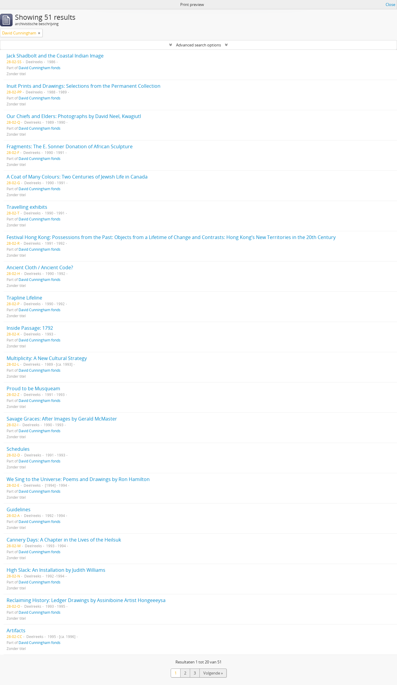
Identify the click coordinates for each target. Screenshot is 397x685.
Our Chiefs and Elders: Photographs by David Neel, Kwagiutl (74, 116)
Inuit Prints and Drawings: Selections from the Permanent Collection (83, 86)
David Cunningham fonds (39, 67)
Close (390, 4)
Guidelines (19, 509)
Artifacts (16, 630)
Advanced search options (198, 45)
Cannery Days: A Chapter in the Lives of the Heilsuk (64, 539)
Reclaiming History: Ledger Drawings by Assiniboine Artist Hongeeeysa (86, 600)
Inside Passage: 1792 (30, 328)
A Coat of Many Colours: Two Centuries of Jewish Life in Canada (77, 176)
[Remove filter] (39, 33)
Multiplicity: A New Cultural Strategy (47, 358)
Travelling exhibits (27, 207)
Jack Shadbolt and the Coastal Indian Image (55, 55)
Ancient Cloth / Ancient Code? (40, 267)
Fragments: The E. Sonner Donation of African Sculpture (70, 146)
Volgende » (213, 673)
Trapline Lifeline (24, 297)
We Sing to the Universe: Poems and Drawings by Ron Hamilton (78, 479)
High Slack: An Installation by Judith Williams (56, 570)
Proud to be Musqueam (33, 388)
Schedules (18, 449)
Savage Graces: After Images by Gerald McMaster (62, 418)
